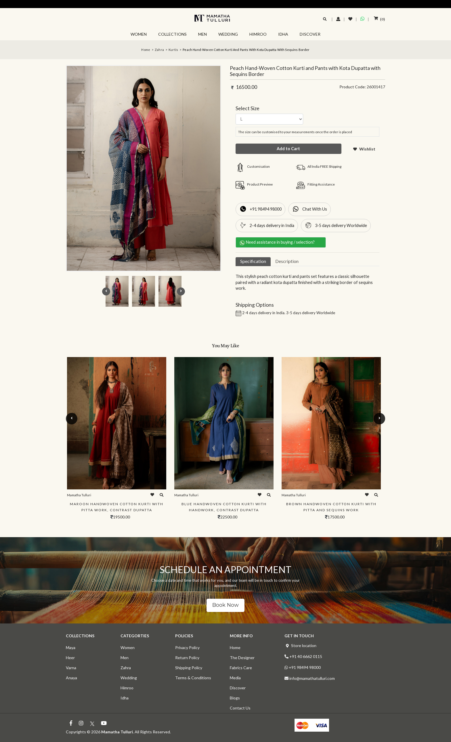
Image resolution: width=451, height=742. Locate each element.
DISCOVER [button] (310, 34)
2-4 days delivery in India (272, 225)
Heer (70, 657)
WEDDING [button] (228, 34)
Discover (238, 687)
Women (128, 647)
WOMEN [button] (139, 34)
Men (125, 657)
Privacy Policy (187, 647)
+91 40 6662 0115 (305, 656)
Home (145, 49)
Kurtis (173, 49)
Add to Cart (288, 148)
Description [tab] (287, 261)
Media (235, 677)
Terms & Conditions (193, 677)
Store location (303, 645)
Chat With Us (314, 209)
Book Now (225, 605)
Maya (70, 647)
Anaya (71, 677)
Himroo (127, 687)
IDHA (283, 34)
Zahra (159, 49)
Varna (71, 667)
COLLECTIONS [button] (172, 34)
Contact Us (240, 707)
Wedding (129, 677)
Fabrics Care (241, 667)
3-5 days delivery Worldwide (341, 225)
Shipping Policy (188, 667)
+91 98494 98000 (266, 209)
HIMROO (258, 34)
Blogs (235, 697)
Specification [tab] (253, 261)
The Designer (242, 657)
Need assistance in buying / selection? (279, 242)
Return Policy (187, 657)
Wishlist (364, 148)
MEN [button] (202, 34)
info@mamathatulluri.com (312, 678)
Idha (125, 697)
